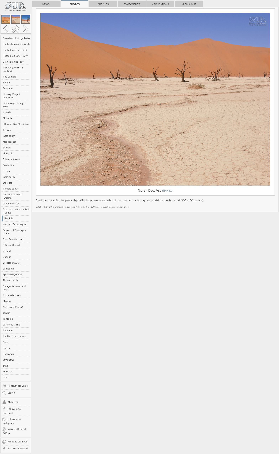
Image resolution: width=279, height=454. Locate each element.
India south (9, 135)
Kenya (6, 82)
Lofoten (11, 262)
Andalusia (12, 295)
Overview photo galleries (16, 38)
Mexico (7, 301)
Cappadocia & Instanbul (16, 211)
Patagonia (15, 288)
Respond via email (15, 442)
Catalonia (11, 324)
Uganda (7, 256)
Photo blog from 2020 (15, 50)
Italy (14, 105)
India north (9, 176)
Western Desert (15, 224)
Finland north (10, 280)
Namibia (8, 218)
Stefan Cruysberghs (65, 206)
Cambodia (8, 268)
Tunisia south (10, 188)
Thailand (8, 330)
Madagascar (9, 141)
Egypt (6, 365)
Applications (160, 4)
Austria (7, 112)
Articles (103, 4)
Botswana (8, 354)
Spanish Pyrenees (13, 274)
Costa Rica (8, 165)
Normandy (13, 307)
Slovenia (7, 118)
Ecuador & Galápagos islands (14, 232)
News (45, 4)
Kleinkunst (189, 4)
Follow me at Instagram (12, 421)
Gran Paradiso (13, 61)
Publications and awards (16, 44)
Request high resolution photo (115, 206)
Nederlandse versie (15, 386)
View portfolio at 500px (14, 431)
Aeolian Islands (14, 336)
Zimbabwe (8, 359)
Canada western (11, 203)
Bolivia (6, 348)
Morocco (7, 371)
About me (10, 402)
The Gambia (9, 76)
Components (131, 4)
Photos (75, 4)
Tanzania (8, 318)
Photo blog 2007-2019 (15, 55)
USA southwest (11, 245)
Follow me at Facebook (12, 411)
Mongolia (8, 153)
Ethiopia (16, 124)
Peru (5, 342)
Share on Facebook (15, 449)
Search (8, 393)
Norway (13, 69)
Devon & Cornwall (12, 196)
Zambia (7, 147)
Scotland (8, 88)
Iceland (7, 251)
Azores (7, 130)
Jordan (6, 312)
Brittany (11, 159)
